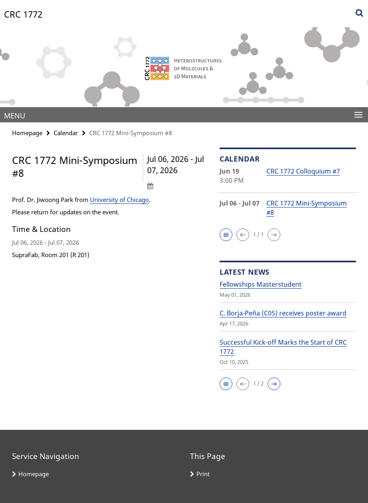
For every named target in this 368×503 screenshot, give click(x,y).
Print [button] (203, 474)
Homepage (27, 133)
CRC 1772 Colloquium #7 (303, 171)
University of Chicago (119, 200)
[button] (226, 235)
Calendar (66, 133)
